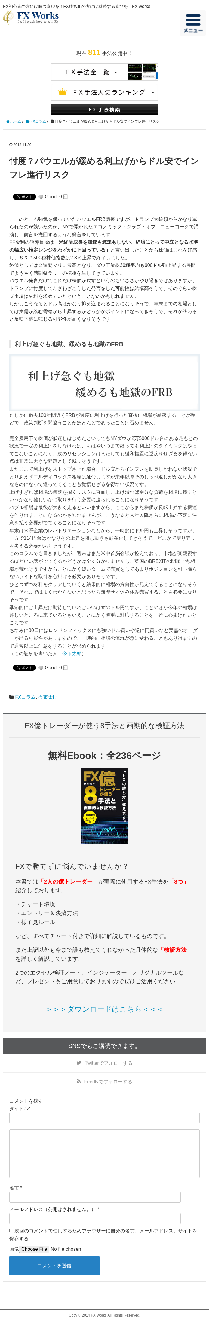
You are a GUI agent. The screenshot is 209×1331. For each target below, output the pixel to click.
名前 (14, 1197)
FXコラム (25, 697)
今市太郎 (71, 653)
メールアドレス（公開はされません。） (52, 1219)
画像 (14, 1258)
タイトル (19, 1108)
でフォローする (108, 1063)
